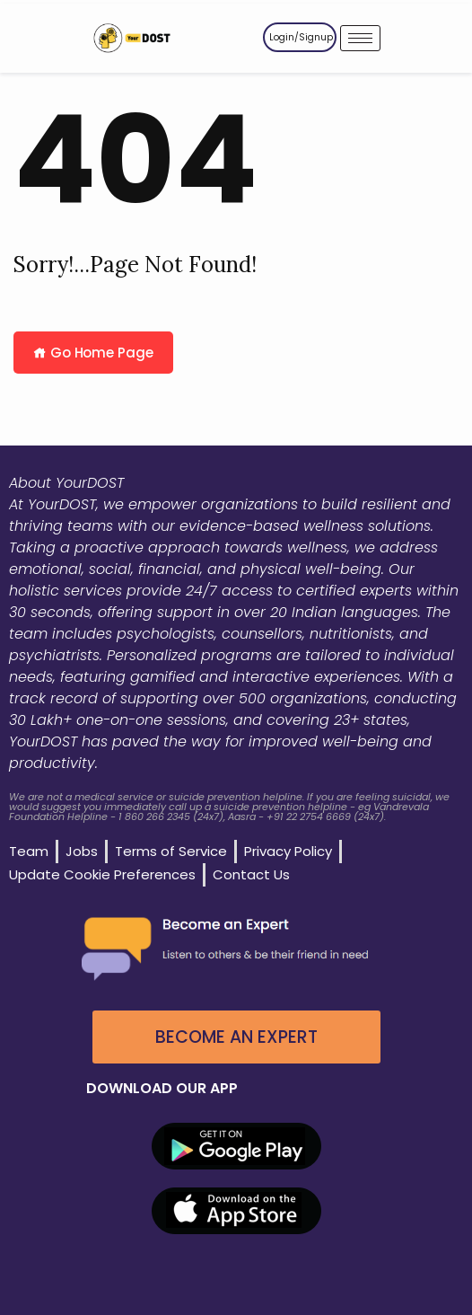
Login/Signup (301, 37)
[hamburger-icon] (360, 38)
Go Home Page (93, 352)
